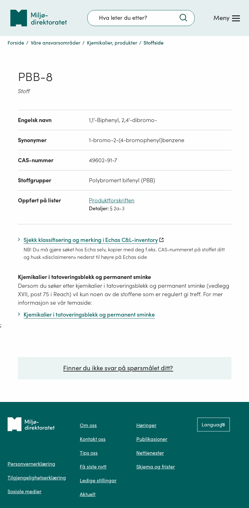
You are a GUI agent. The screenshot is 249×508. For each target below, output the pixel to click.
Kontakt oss (93, 439)
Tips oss (89, 453)
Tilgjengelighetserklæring (37, 477)
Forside (16, 43)
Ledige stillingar (98, 480)
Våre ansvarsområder (55, 43)
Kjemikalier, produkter (112, 43)
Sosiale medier (24, 491)
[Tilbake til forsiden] (38, 18)
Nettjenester (150, 453)
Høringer (146, 425)
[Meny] (226, 18)
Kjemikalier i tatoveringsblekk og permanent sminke (84, 277)
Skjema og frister (155, 466)
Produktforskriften (111, 200)
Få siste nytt (93, 466)
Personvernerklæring (31, 464)
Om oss (88, 425)
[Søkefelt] (141, 18)
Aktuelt (87, 494)
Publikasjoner (151, 439)
